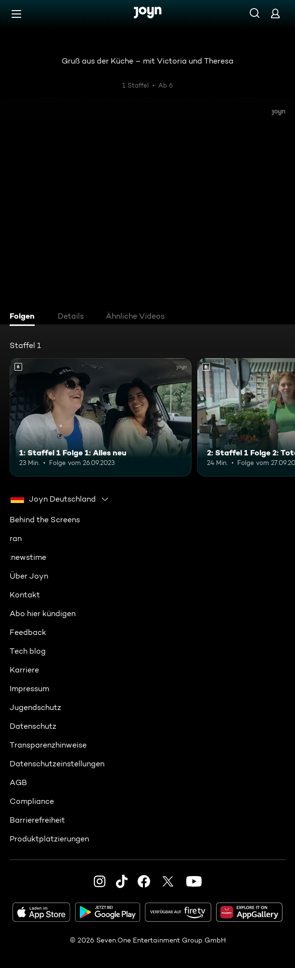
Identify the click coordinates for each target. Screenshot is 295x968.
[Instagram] (99, 881)
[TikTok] (122, 881)
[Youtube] (194, 881)
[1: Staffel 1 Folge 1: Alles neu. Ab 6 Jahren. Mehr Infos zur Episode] (101, 417)
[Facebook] (144, 881)
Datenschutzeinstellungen (57, 763)
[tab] (24, 317)
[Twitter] (168, 881)
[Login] (275, 13)
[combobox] (60, 498)
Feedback (28, 631)
